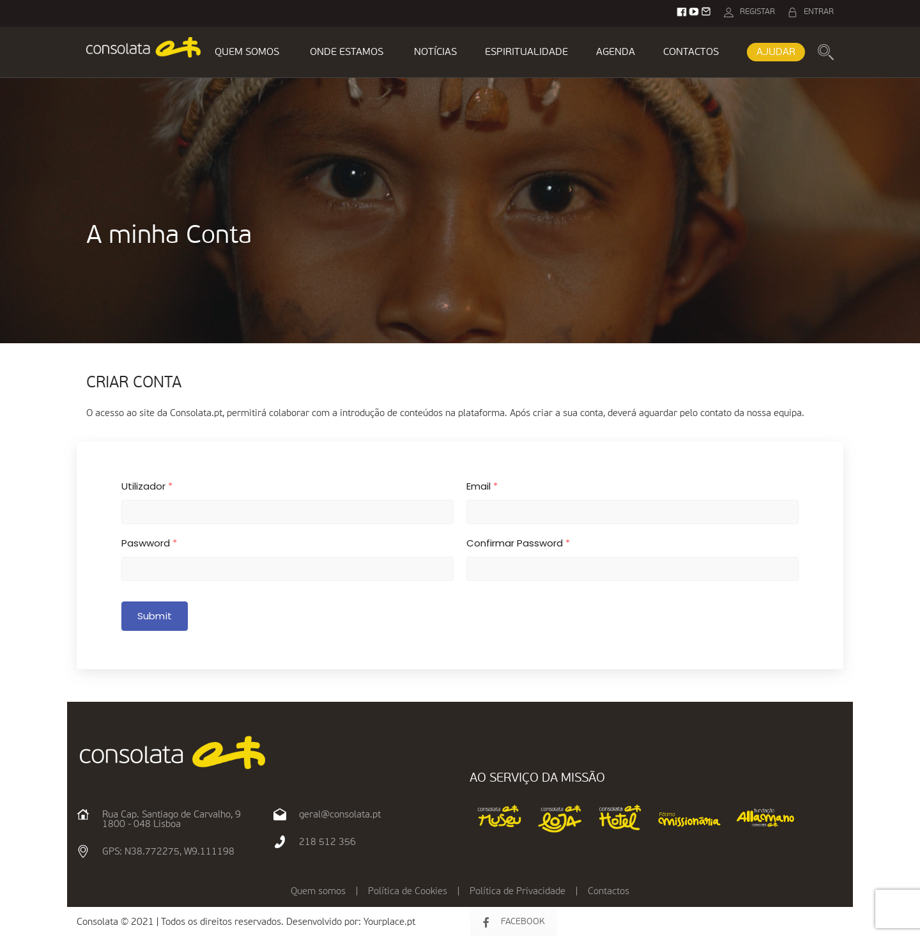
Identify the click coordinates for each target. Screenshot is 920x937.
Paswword (149, 543)
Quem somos (318, 891)
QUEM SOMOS (247, 52)
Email (482, 486)
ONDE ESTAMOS (346, 52)
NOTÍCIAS (435, 52)
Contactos (608, 891)
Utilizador (146, 486)
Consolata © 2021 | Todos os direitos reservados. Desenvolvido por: (220, 922)
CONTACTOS (691, 52)
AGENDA (615, 52)
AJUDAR (775, 52)
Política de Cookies (407, 891)
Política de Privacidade (517, 891)
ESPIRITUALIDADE (526, 52)
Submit (154, 616)
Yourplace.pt (389, 922)
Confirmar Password (518, 543)
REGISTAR (757, 12)
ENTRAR (819, 12)
